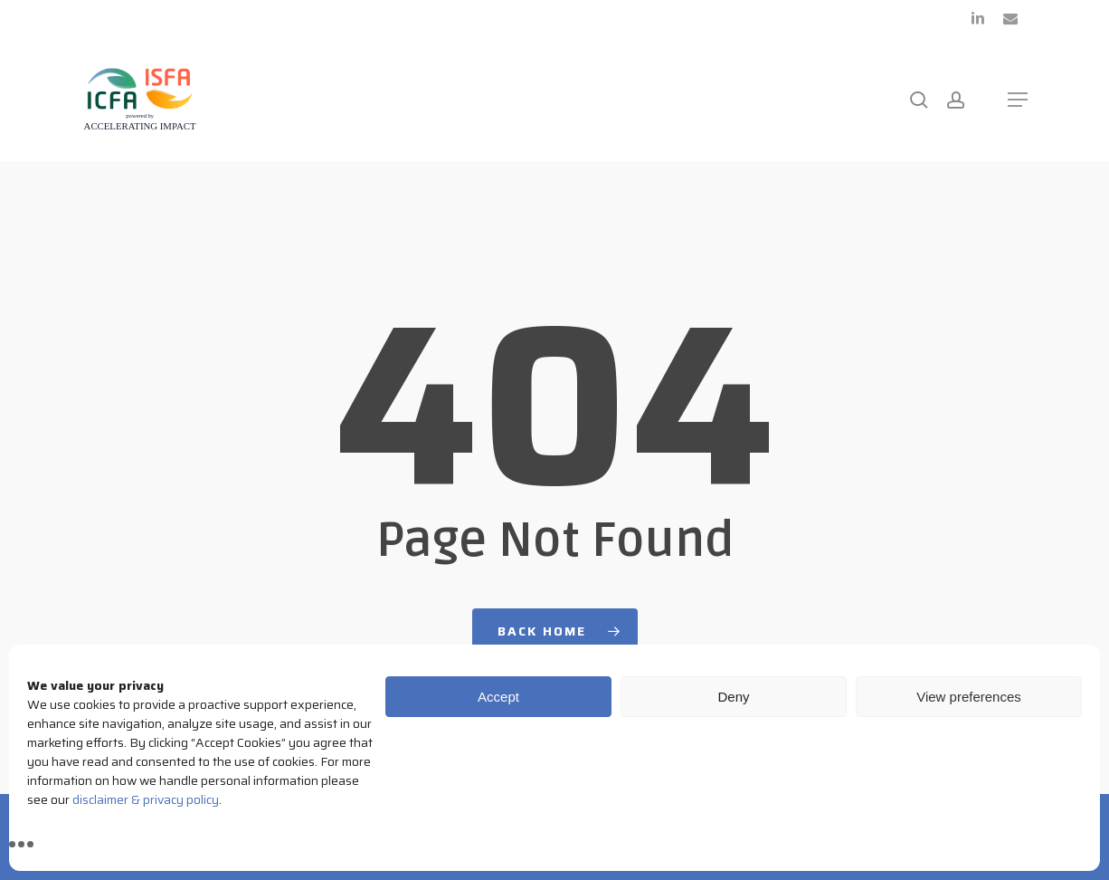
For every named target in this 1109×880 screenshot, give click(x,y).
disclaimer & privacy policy (145, 799)
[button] (1018, 100)
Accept (498, 696)
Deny (733, 696)
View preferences (968, 696)
